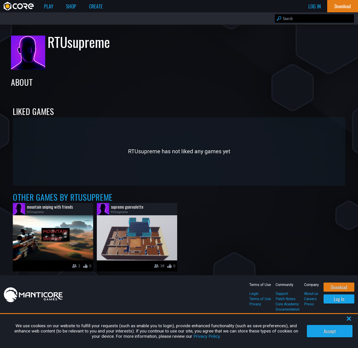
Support (282, 293)
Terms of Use (260, 299)
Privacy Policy (206, 336)
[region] (179, 331)
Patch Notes (285, 299)
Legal (253, 293)
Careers (310, 299)
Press (309, 304)
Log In (339, 299)
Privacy (255, 304)
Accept (330, 331)
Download (339, 287)
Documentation (288, 309)
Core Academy (287, 304)
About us (311, 293)
